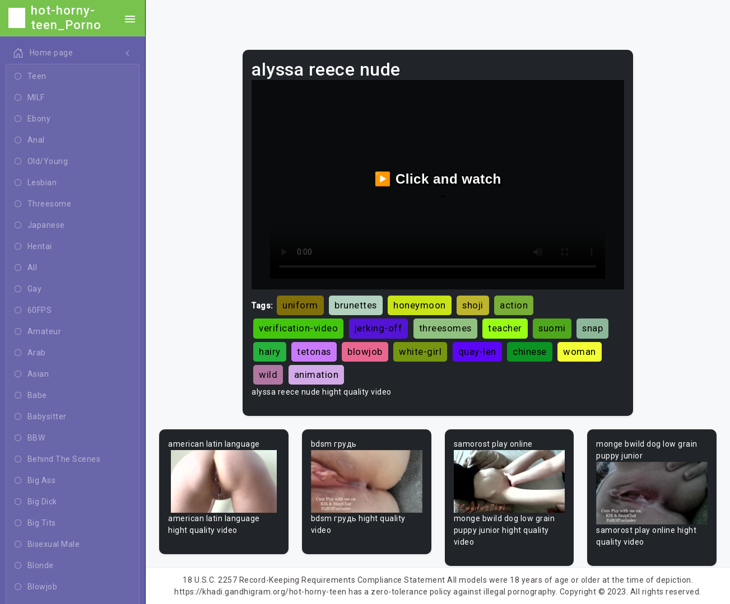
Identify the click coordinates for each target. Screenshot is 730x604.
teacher (505, 328)
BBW (30, 438)
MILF (30, 98)
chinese (530, 351)
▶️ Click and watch (437, 178)
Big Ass (35, 481)
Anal (30, 140)
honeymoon (419, 305)
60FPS (33, 311)
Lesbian (36, 183)
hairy (270, 351)
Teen (31, 77)
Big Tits (35, 523)
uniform (300, 305)
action (514, 305)
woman (579, 351)
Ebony (32, 119)
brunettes (355, 305)
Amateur (38, 332)
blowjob (365, 351)
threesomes (445, 328)
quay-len (477, 351)
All (26, 268)
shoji (472, 305)
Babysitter (41, 417)
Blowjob (36, 587)
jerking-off (379, 328)
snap (592, 328)
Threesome (43, 204)
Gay (28, 289)
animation (316, 374)
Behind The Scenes (57, 460)
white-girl (420, 351)
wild (268, 374)
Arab (30, 353)
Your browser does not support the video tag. (224, 481)
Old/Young (41, 162)
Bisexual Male (47, 545)
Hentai (33, 247)
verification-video (298, 328)
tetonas (314, 351)
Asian (32, 374)
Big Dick (36, 502)
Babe (31, 396)
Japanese (40, 226)
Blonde (34, 566)
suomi (552, 328)
